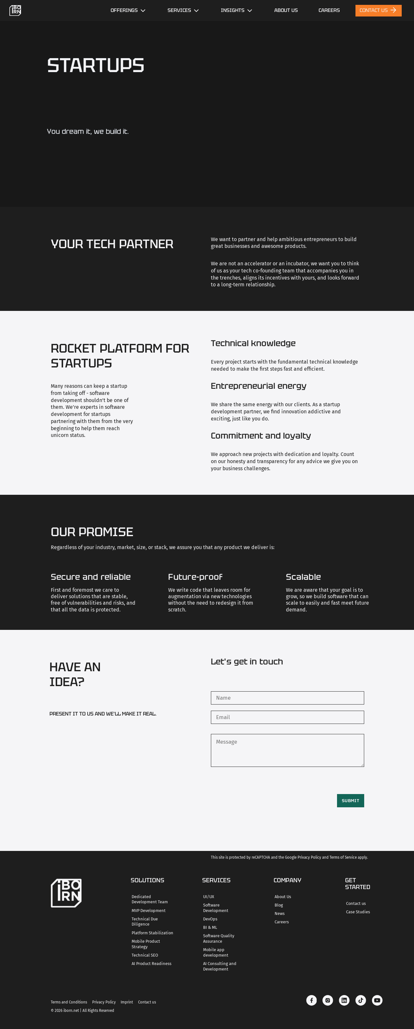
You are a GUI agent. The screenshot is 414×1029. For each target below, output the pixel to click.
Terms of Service (343, 857)
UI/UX (208, 896)
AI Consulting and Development (219, 966)
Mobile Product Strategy (146, 944)
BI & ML (210, 927)
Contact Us (379, 10)
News (280, 913)
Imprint (127, 1002)
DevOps (210, 919)
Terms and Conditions (69, 1002)
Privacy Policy (309, 857)
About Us (286, 10)
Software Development (215, 908)
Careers (282, 921)
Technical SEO (145, 955)
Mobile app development (215, 952)
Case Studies (358, 911)
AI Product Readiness (151, 963)
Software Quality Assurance (218, 938)
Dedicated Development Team (150, 899)
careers (329, 10)
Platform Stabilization (152, 932)
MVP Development (149, 910)
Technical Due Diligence (145, 922)
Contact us (356, 903)
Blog (279, 905)
